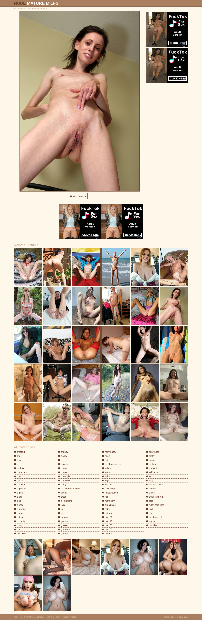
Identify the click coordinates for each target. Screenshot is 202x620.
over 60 (107, 529)
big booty (20, 488)
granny (63, 533)
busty (18, 525)
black (18, 501)
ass (17, 464)
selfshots (152, 472)
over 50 (107, 525)
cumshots (64, 480)
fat (60, 509)
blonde (19, 505)
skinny (150, 493)
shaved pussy (154, 484)
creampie (64, 476)
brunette (19, 521)
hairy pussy (109, 452)
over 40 (107, 521)
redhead (151, 464)
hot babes (20, 472)
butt (17, 529)
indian (106, 468)
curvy (62, 484)
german (63, 521)
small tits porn (154, 497)
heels (106, 456)
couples (63, 472)
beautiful (19, 484)
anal (17, 456)
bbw (17, 476)
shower (151, 488)
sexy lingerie (109, 488)
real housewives (111, 464)
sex (149, 476)
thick (149, 509)
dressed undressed (69, 488)
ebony (62, 493)
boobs (18, 513)
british (18, 517)
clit (61, 460)
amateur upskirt (155, 517)
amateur (19, 452)
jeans (106, 472)
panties (107, 533)
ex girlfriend (65, 501)
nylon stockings (155, 505)
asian (18, 460)
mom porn (108, 501)
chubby (63, 452)
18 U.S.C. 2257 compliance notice (61, 617)
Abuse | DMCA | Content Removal (28, 617)
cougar (63, 468)
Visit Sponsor (78, 196)
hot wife (151, 525)
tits (149, 513)
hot (105, 460)
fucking (63, 517)
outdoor (107, 513)
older (106, 509)
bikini (18, 497)
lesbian (107, 484)
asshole (19, 468)
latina (106, 476)
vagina (151, 521)
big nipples (109, 505)
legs (105, 480)
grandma (64, 529)
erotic (62, 497)
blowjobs (20, 509)
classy (62, 456)
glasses (63, 525)
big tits (18, 493)
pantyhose (152, 452)
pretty (150, 456)
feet (61, 513)
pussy (150, 460)
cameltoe (20, 533)
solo (149, 501)
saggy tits (152, 468)
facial (62, 505)
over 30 (107, 517)
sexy (149, 480)
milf (105, 497)
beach (18, 480)
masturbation (110, 493)
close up (63, 464)
